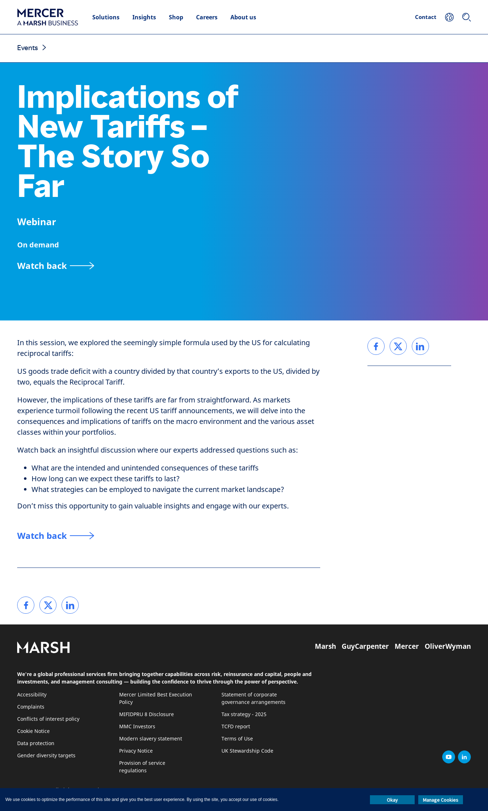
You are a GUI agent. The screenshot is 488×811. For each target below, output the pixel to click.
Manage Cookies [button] (440, 800)
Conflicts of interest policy (48, 719)
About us (243, 17)
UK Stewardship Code (247, 751)
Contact (425, 16)
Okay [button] (392, 800)
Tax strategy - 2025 (244, 714)
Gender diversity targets (46, 755)
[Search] (466, 17)
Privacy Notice (136, 751)
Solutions (105, 17)
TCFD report (235, 726)
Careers (207, 17)
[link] (26, 605)
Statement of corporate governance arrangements (253, 698)
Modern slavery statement (150, 739)
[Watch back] (55, 265)
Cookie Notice (33, 731)
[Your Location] (449, 17)
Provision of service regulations (142, 766)
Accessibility (32, 695)
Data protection (35, 743)
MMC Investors (137, 726)
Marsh (325, 646)
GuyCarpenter (365, 646)
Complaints (30, 707)
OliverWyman (448, 646)
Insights (144, 17)
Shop (176, 17)
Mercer (407, 646)
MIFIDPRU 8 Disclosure (146, 714)
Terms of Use (237, 739)
